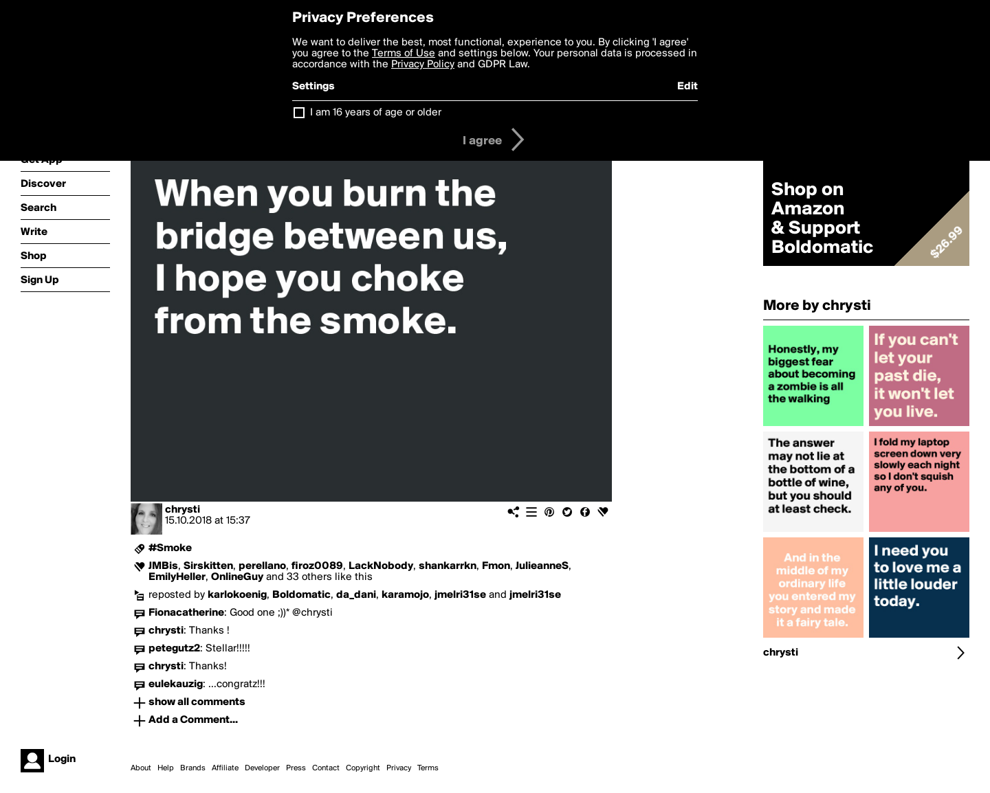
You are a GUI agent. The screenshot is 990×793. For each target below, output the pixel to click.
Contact (326, 768)
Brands (193, 768)
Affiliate (225, 768)
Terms (428, 768)
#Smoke (170, 548)
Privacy (398, 768)
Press (296, 768)
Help (165, 768)
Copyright (363, 768)
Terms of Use (403, 53)
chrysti (182, 509)
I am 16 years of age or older (375, 112)
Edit (687, 86)
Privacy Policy (422, 64)
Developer (262, 768)
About (141, 768)
